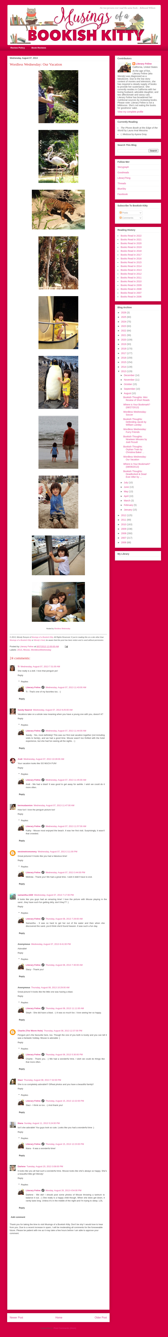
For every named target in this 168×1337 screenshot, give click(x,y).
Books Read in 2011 (131, 277)
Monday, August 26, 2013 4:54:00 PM (63, 1190)
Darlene (22, 1166)
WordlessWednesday (41, 650)
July (126, 482)
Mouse (26, 650)
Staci (20, 1080)
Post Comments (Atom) (65, 1328)
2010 (124, 524)
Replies (24, 681)
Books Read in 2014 (131, 266)
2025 (124, 317)
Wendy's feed (39, 640)
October (128, 384)
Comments (127, 218)
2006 (124, 542)
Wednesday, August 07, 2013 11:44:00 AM (65, 730)
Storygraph (123, 167)
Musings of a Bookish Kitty (42, 637)
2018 (124, 348)
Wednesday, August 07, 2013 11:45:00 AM (65, 780)
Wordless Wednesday (62, 629)
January (128, 509)
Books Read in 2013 (131, 270)
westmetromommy (27, 851)
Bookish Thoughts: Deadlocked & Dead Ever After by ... (134, 474)
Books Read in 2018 (131, 251)
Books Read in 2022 (131, 235)
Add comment (18, 1217)
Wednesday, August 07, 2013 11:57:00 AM (65, 826)
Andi (20, 759)
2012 (124, 515)
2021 (124, 335)
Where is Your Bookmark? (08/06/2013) (136, 465)
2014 (124, 366)
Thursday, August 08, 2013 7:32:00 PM (42, 1080)
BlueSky (122, 188)
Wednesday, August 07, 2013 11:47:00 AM (54, 805)
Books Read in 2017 (131, 254)
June (127, 487)
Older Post (101, 1317)
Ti (19, 666)
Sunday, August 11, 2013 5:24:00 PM (42, 1123)
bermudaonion (25, 805)
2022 (124, 330)
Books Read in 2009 (131, 285)
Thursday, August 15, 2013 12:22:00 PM (64, 1101)
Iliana (20, 1123)
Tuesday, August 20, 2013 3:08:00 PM (45, 1166)
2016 (124, 357)
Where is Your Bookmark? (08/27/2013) (136, 406)
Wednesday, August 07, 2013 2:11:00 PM (57, 851)
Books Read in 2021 (131, 239)
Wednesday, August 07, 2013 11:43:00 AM (65, 687)
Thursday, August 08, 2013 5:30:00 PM (64, 1054)
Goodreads (123, 172)
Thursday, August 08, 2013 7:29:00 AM (64, 919)
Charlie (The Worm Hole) (30, 1030)
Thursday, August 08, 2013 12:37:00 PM (63, 1030)
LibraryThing (124, 178)
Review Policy (17, 48)
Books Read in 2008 (131, 289)
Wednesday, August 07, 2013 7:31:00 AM (40, 666)
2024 (124, 321)
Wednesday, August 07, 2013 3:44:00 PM (65, 872)
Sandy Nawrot (25, 710)
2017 (124, 353)
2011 (124, 519)
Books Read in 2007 (131, 293)
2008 (124, 533)
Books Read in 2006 (131, 296)
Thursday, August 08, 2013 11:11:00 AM (64, 1008)
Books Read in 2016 (131, 258)
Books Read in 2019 (131, 247)
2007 (124, 537)
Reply (20, 675)
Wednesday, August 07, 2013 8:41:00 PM (51, 944)
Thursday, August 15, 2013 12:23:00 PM (64, 1144)
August (128, 393)
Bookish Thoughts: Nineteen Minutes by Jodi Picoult (135, 439)
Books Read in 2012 (131, 273)
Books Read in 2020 (131, 243)
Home (58, 1317)
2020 (124, 339)
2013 (19, 650)
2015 (124, 362)
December (129, 375)
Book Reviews (39, 48)
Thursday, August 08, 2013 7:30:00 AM (64, 965)
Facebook (123, 194)
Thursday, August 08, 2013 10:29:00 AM (50, 987)
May (126, 491)
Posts (124, 212)
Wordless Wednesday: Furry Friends (134, 430)
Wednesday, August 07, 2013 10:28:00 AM (43, 759)
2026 (124, 312)
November (129, 379)
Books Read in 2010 (131, 281)
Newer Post (16, 1317)
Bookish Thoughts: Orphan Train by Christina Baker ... (133, 449)
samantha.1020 (25, 895)
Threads (122, 183)
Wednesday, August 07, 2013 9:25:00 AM (52, 710)
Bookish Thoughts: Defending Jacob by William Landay (134, 422)
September (130, 389)
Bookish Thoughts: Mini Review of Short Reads (136, 398)
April (126, 496)
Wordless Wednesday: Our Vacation (134, 458)
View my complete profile (130, 111)
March (127, 500)
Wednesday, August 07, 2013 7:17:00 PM (54, 895)
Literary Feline (33, 687)
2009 (124, 529)
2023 (124, 326)
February (129, 505)
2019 (124, 344)
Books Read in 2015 (131, 262)
